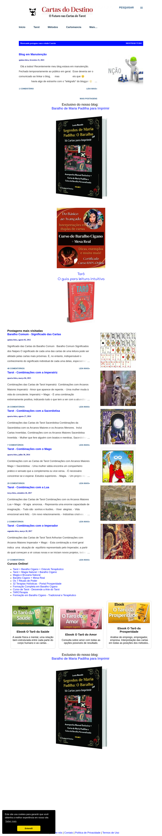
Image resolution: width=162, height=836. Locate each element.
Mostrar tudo (134, 43)
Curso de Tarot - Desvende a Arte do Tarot (36, 589)
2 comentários (15, 522)
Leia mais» (91, 89)
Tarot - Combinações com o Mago (29, 448)
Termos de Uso (110, 832)
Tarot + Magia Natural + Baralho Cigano (35, 572)
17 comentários (16, 560)
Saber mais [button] (10, 821)
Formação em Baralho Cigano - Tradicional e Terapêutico (44, 595)
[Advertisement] (81, 792)
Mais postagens (88, 98)
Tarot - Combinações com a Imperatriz (32, 372)
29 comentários (16, 483)
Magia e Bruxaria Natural (26, 575)
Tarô (81, 274)
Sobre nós (56, 832)
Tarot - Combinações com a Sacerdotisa (33, 410)
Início (22, 27)
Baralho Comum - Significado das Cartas (34, 334)
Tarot (37, 27)
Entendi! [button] (29, 828)
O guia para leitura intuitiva (81, 279)
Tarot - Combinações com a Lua (28, 487)
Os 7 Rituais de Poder (25, 580)
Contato (68, 832)
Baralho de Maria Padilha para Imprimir (81, 108)
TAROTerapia (20, 592)
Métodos (53, 27)
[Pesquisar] (126, 7)
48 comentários (16, 368)
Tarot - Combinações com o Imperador (32, 525)
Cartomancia (73, 27)
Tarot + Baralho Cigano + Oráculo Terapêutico (38, 569)
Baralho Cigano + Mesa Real (29, 577)
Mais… (93, 27)
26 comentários (16, 407)
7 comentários (15, 445)
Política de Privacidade (87, 832)
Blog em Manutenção (33, 54)
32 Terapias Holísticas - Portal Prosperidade (37, 583)
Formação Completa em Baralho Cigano (35, 586)
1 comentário (26, 89)
